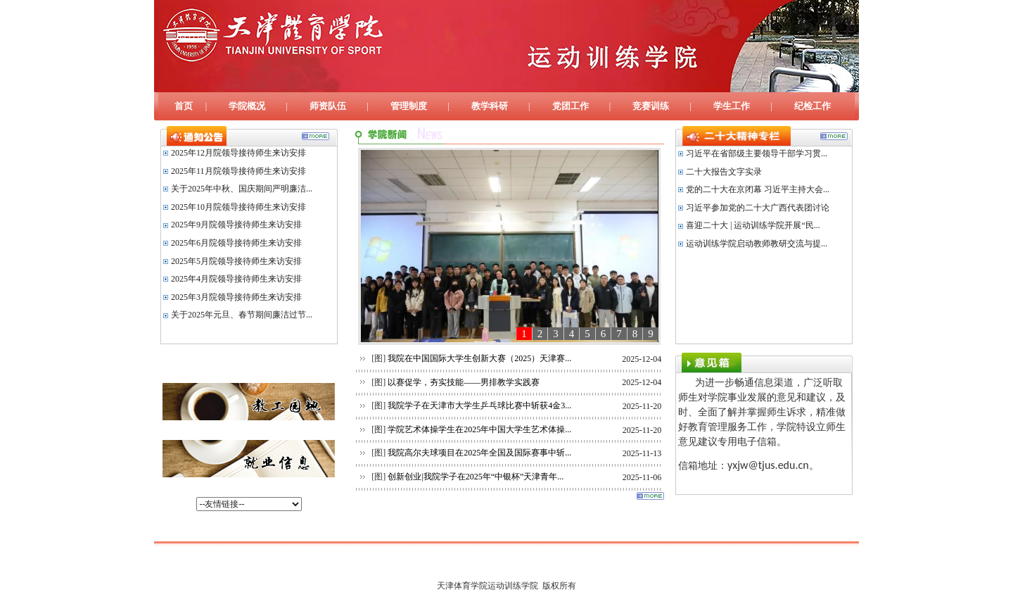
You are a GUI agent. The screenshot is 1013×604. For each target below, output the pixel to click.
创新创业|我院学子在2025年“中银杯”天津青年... (477, 477)
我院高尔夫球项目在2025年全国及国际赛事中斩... (480, 453)
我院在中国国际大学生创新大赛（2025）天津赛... (480, 358)
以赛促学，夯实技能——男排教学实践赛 (465, 382)
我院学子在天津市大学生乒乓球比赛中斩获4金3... (480, 405)
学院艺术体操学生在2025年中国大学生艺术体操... (480, 429)
